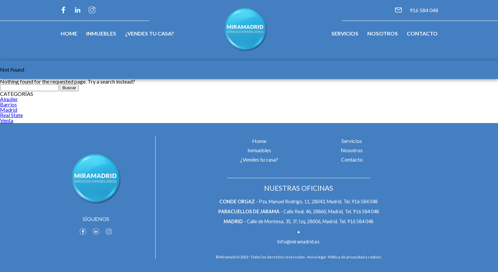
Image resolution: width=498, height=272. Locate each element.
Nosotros (382, 33)
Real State (11, 115)
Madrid (8, 109)
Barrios (8, 104)
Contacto (422, 33)
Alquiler (9, 99)
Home (69, 33)
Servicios (344, 33)
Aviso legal (316, 257)
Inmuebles (101, 33)
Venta (6, 120)
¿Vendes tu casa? (149, 33)
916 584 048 (423, 10)
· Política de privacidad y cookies (353, 257)
